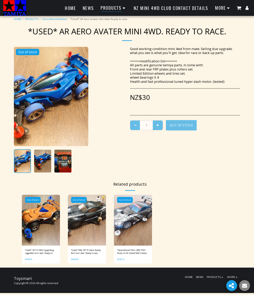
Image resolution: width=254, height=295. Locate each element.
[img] (41, 220)
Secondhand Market (54, 19)
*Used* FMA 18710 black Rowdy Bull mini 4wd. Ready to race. (86, 253)
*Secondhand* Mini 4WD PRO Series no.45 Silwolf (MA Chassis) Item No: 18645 (132, 253)
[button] (239, 7)
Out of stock (181, 125)
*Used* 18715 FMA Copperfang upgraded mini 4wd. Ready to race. (39, 253)
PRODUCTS (31, 19)
